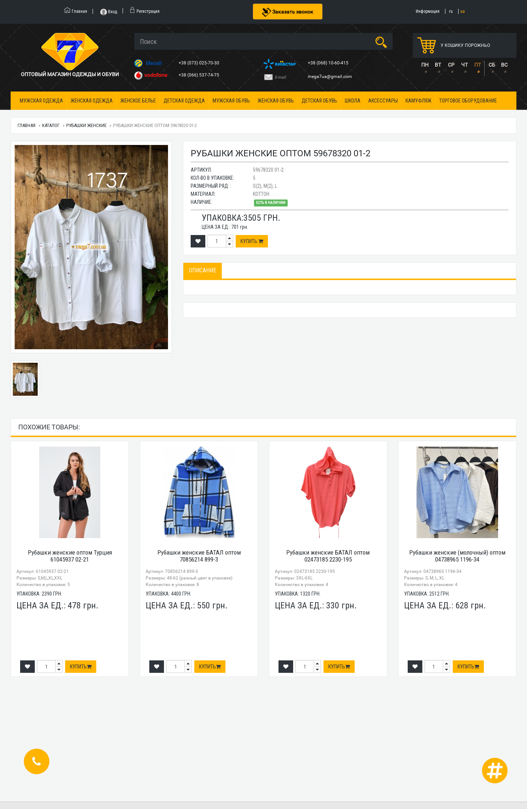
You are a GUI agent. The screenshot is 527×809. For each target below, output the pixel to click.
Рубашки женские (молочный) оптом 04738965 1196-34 (457, 556)
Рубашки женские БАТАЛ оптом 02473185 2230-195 (328, 556)
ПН (425, 65)
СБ (492, 65)
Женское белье (138, 101)
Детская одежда (184, 101)
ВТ (438, 65)
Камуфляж (418, 101)
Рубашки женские (86, 125)
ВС (504, 65)
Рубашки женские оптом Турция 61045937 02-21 (70, 556)
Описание (202, 270)
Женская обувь (276, 101)
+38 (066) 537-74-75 (199, 75)
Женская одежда (92, 101)
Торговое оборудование (468, 101)
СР (451, 65)
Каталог (51, 125)
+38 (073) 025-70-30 (199, 63)
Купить (251, 241)
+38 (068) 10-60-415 (329, 63)
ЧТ (464, 65)
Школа (352, 101)
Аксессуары (383, 101)
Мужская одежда (41, 101)
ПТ (477, 65)
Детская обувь (319, 101)
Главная (26, 125)
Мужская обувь (231, 101)
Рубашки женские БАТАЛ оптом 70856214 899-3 (199, 556)
